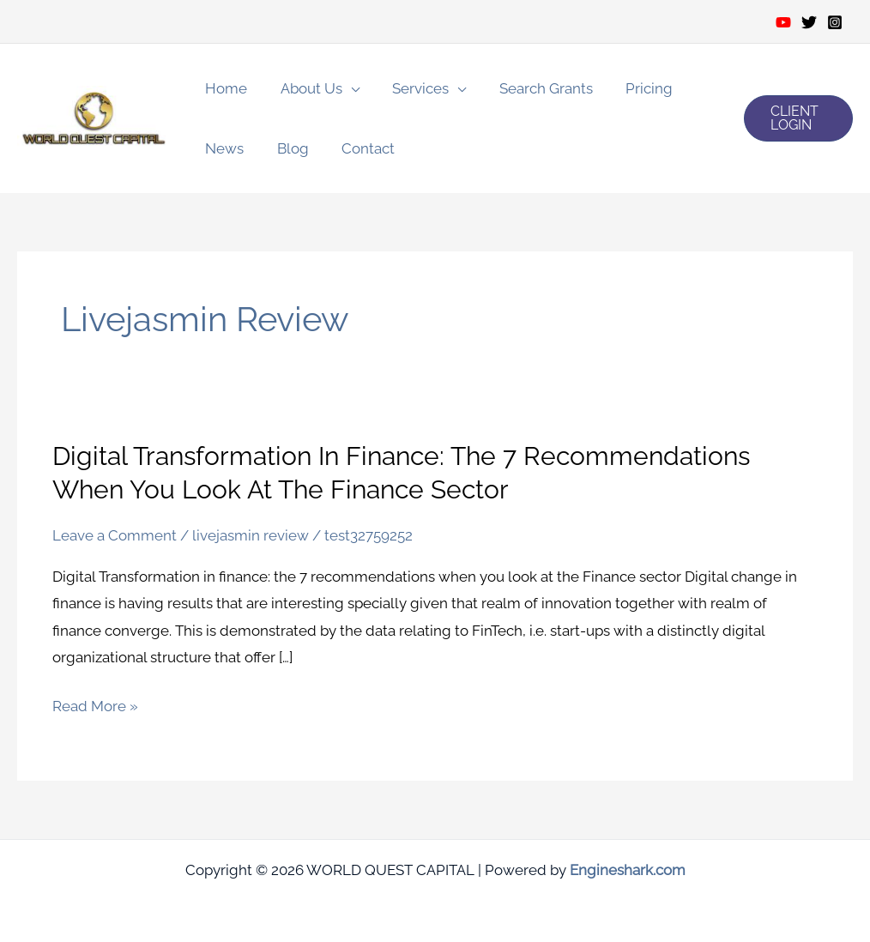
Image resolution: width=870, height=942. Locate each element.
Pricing (632, 88)
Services (411, 88)
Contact (358, 148)
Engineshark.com (628, 869)
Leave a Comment (114, 534)
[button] (796, 118)
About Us (305, 88)
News (222, 148)
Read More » (95, 707)
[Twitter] (809, 22)
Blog (287, 148)
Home (224, 88)
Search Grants (532, 88)
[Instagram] (835, 22)
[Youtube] (783, 22)
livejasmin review (250, 534)
